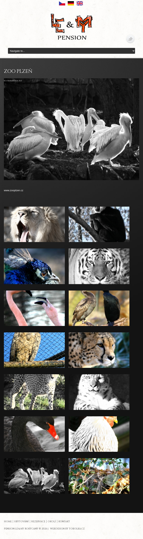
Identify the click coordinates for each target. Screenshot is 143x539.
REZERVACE (38, 521)
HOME (8, 521)
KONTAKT (64, 521)
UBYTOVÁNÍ (21, 521)
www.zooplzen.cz (13, 190)
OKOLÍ (52, 521)
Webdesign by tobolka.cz (67, 528)
